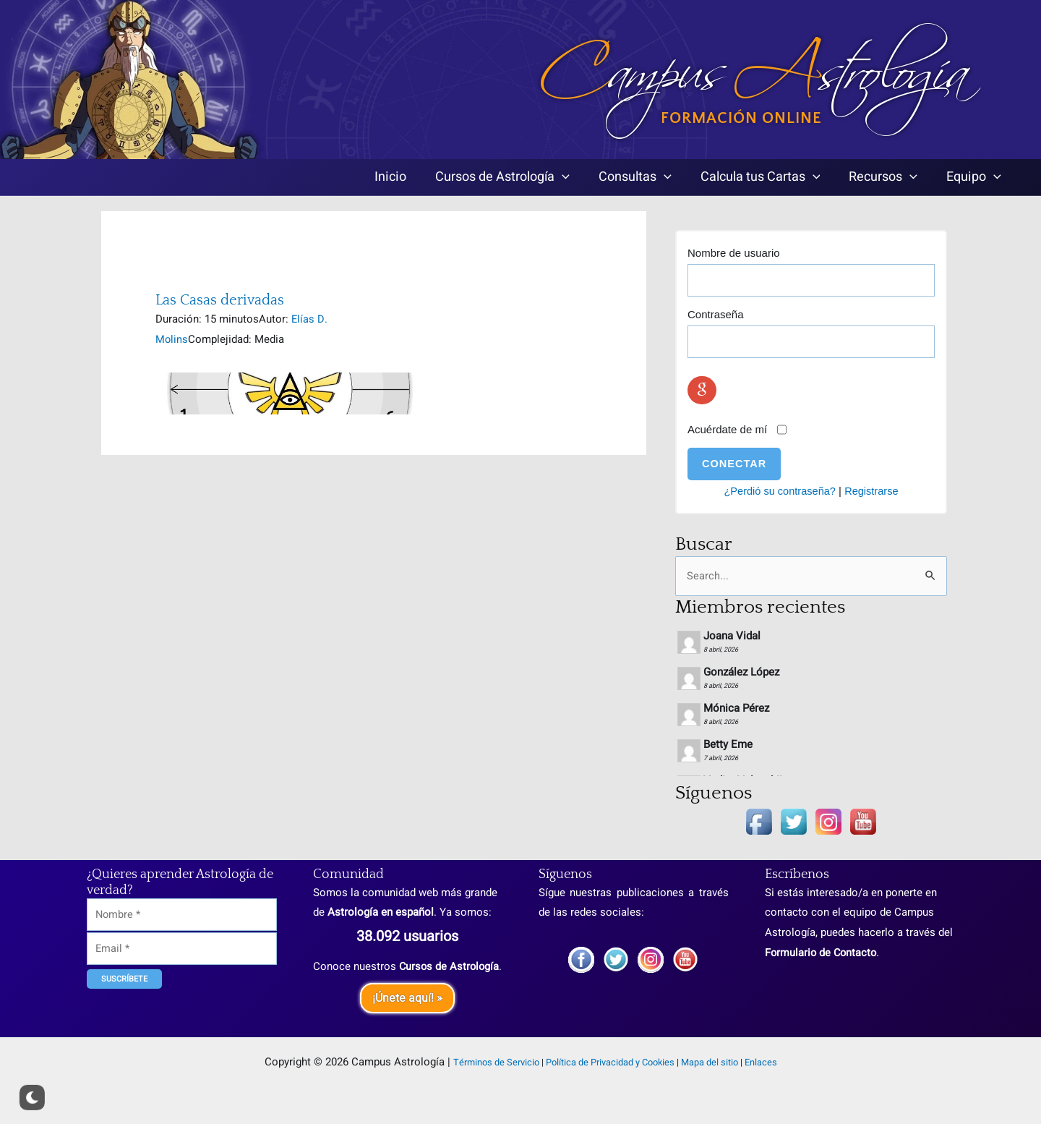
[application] (614, 177)
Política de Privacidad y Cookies (610, 1062)
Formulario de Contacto (822, 932)
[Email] (182, 931)
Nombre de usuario (733, 253)
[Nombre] (182, 895)
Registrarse (873, 491)
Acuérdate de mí (727, 429)
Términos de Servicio (496, 1062)
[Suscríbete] (124, 961)
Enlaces (761, 1062)
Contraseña (715, 314)
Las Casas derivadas (219, 300)
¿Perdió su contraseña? (778, 491)
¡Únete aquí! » (407, 998)
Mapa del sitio (709, 1062)
